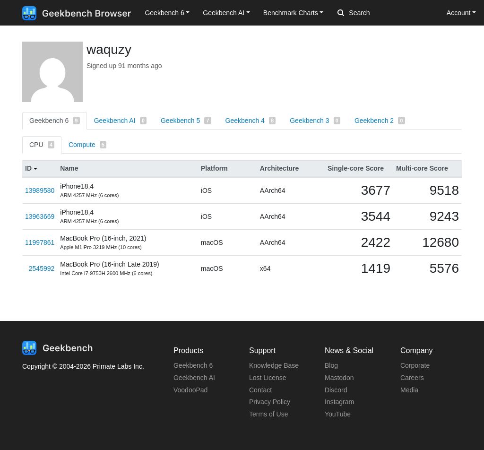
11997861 (39, 242)
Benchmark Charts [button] (290, 13)
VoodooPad (190, 390)
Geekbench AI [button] (223, 13)
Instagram (339, 402)
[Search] (387, 13)
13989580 (39, 190)
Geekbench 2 (379, 120)
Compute (87, 144)
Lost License (267, 377)
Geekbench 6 (54, 120)
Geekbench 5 (186, 120)
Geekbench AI (120, 120)
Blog (331, 365)
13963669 (39, 216)
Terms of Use (268, 414)
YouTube (338, 414)
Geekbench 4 (250, 120)
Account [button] (459, 13)
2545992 (42, 268)
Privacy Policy (269, 402)
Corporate (415, 365)
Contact (260, 390)
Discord (336, 390)
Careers (412, 377)
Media (409, 390)
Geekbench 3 (315, 120)
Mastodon (339, 377)
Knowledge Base (274, 365)
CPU (41, 144)
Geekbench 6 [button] (164, 13)
